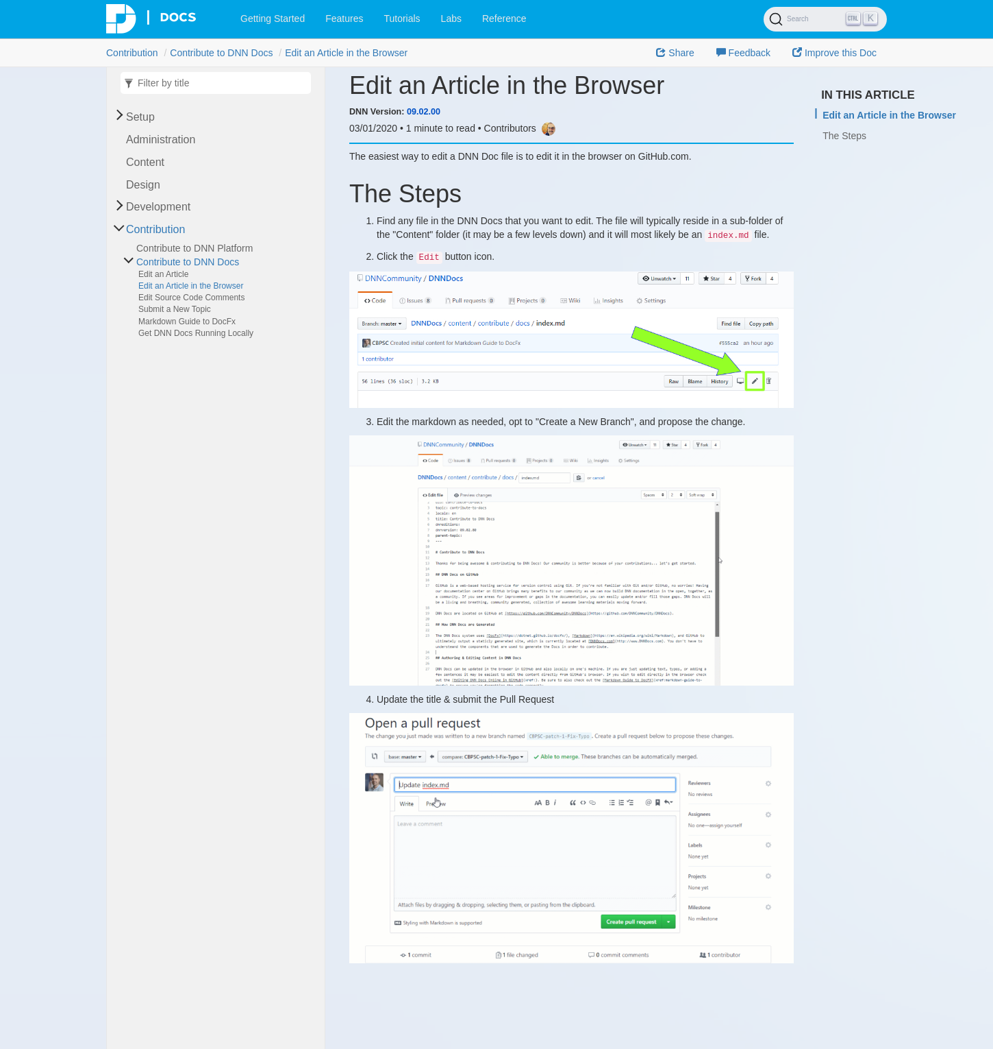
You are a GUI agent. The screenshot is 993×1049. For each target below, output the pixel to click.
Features (344, 18)
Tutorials (402, 18)
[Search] (825, 19)
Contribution (132, 52)
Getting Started (272, 18)
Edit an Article (163, 274)
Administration (160, 139)
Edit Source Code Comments (191, 297)
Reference (504, 18)
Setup (140, 117)
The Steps (844, 135)
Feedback (743, 52)
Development (158, 207)
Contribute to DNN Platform (194, 248)
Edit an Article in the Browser (346, 52)
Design (143, 185)
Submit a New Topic (174, 309)
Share (675, 52)
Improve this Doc (834, 52)
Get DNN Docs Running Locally (195, 333)
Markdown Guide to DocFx (187, 321)
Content (145, 162)
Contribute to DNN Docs (221, 52)
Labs (451, 18)
